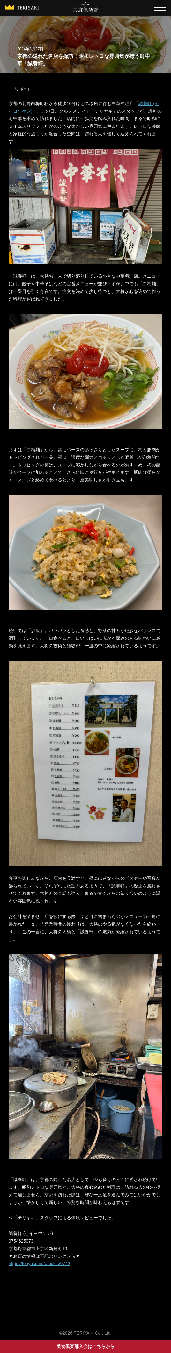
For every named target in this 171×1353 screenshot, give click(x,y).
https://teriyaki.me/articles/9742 (39, 1263)
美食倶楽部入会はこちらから (85, 1346)
